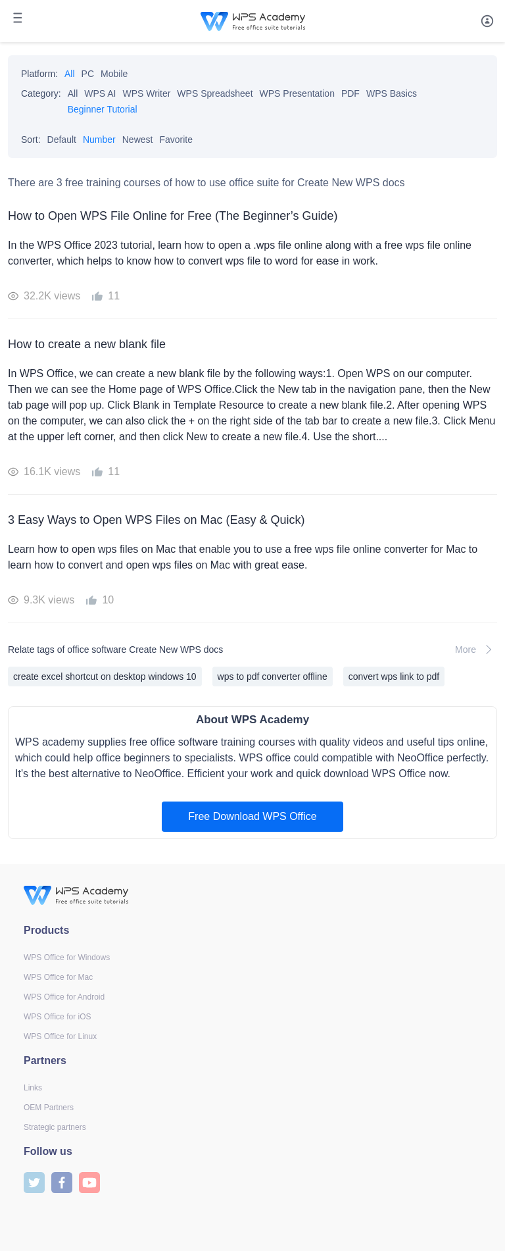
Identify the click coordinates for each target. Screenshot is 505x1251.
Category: (41, 93)
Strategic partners (55, 1127)
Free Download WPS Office (252, 816)
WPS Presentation (297, 93)
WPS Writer (147, 93)
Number (99, 139)
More (476, 649)
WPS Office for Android (64, 997)
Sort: (31, 139)
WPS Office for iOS (57, 1016)
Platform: (39, 73)
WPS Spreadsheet (214, 93)
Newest (137, 139)
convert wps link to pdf (394, 676)
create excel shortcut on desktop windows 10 (105, 676)
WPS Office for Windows (67, 957)
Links (33, 1087)
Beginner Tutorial (102, 109)
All (69, 73)
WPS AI (100, 93)
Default (61, 139)
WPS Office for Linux (60, 1036)
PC (88, 73)
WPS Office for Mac (58, 977)
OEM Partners (49, 1107)
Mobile (114, 73)
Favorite (176, 139)
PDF (350, 93)
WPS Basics (391, 93)
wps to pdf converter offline (272, 676)
